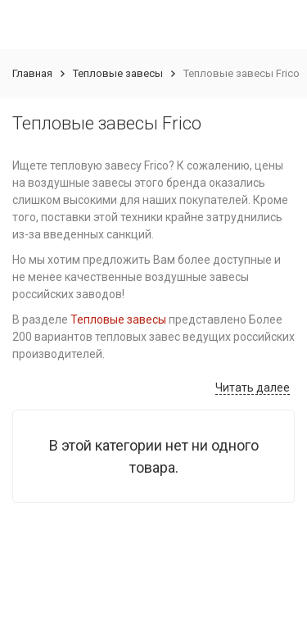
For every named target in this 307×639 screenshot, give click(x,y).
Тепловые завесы (118, 73)
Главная (32, 73)
